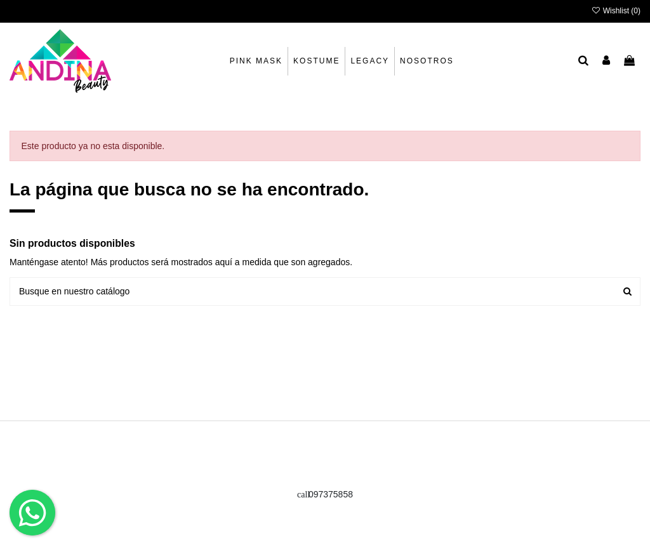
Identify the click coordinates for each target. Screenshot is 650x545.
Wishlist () (615, 10)
